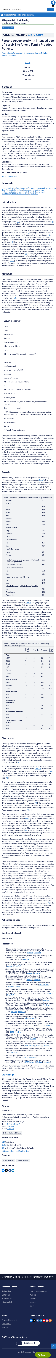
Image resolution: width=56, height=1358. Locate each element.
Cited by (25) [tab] (28, 71)
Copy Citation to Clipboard (12, 1133)
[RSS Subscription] (50, 1320)
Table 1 (41, 480)
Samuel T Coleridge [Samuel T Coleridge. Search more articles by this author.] (9, 55)
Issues (32, 1302)
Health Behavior (34, 192)
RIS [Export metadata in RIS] (3, 1148)
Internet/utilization (8, 188)
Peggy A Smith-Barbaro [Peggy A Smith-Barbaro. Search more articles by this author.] (10, 53)
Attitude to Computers (14, 190)
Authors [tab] (28, 67)
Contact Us (6, 1324)
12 (11, 261)
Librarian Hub (7, 1302)
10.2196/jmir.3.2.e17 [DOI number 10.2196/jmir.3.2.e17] (12, 1124)
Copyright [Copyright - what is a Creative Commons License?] (8, 1074)
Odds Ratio (24, 194)
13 (13, 261)
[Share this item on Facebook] (9, 1170)
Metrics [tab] (28, 79)
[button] (53, 2)
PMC (12, 1032)
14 (18, 762)
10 (16, 249)
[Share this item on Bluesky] (3, 1170)
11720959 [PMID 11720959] (10, 1126)
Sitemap (5, 1327)
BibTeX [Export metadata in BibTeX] (4, 1145)
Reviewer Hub (7, 1298)
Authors (33, 1295)
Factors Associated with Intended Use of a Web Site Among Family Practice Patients (28, 44)
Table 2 (28, 603)
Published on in (23, 35)
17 (30, 810)
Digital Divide (33, 194)
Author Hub (6, 1291)
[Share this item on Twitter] (6, 1170)
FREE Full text (44, 985)
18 (26, 830)
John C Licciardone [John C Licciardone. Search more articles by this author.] (27, 53)
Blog (32, 1306)
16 (28, 810)
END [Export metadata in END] (3, 1142)
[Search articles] (50, 9)
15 (7, 778)
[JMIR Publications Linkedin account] (40, 1320)
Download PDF (8, 1160)
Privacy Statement (9, 1320)
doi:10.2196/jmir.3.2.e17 (10, 176)
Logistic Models (14, 194)
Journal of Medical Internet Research (17, 15)
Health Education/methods (18, 192)
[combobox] (29, 9)
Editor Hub (6, 1295)
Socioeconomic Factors (31, 190)
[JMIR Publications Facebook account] (37, 1320)
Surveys (31, 188)
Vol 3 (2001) (35, 35)
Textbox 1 (16, 298)
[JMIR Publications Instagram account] (47, 1320)
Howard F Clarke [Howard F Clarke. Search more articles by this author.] (41, 53)
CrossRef (37, 953)
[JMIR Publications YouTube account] (44, 1320)
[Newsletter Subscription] (28, 1343)
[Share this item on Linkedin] (12, 1170)
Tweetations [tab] (28, 75)
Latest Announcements (39, 1291)
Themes (33, 1298)
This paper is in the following (15, 22)
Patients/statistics (41, 188)
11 (26, 254)
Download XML (23, 1160)
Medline (30, 953)
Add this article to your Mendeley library (16, 1151)
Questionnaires (21, 188)
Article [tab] (28, 63)
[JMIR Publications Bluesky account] (31, 1320)
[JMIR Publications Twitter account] (34, 1320)
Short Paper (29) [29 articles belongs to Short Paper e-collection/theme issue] (8, 28)
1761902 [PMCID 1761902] (10, 1129)
